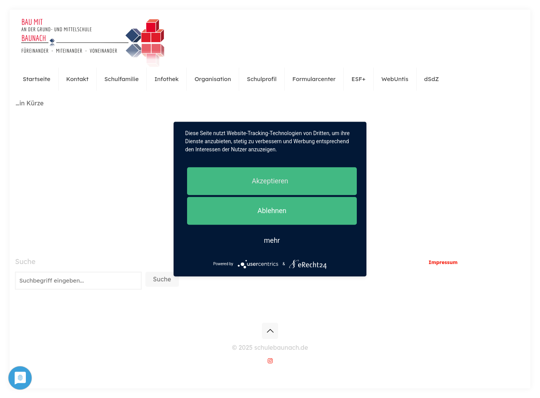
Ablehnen (271, 211)
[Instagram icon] (270, 360)
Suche (25, 261)
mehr (272, 240)
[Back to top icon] (270, 331)
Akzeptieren (270, 181)
